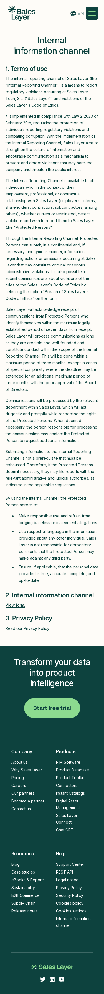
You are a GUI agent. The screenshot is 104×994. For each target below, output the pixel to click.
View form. (15, 605)
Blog (15, 864)
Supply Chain (23, 903)
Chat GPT (64, 829)
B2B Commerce (25, 895)
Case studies (23, 872)
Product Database (72, 769)
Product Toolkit (70, 777)
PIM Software (68, 762)
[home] (20, 13)
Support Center (70, 864)
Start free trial (52, 708)
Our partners (22, 793)
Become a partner (27, 801)
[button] (92, 13)
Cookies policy (69, 903)
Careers (18, 785)
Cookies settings (71, 911)
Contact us (21, 808)
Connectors (66, 785)
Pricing (17, 777)
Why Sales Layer (26, 769)
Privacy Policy (36, 628)
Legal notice (67, 879)
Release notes (24, 911)
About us (19, 762)
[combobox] (81, 13)
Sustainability (23, 887)
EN (81, 13)
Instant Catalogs (70, 793)
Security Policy (69, 895)
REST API (64, 872)
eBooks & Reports (28, 879)
